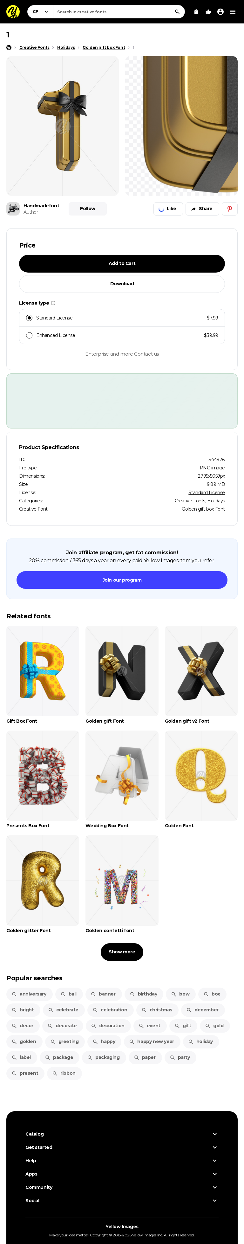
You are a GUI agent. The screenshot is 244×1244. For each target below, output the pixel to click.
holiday (200, 1041)
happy (103, 1041)
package (59, 1057)
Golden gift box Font (203, 509)
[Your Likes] (208, 12)
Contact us (146, 354)
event (149, 1025)
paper (145, 1057)
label (21, 1057)
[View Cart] (196, 12)
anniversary (28, 994)
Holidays (216, 501)
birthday (143, 994)
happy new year (151, 1041)
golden (23, 1041)
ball (68, 994)
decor (22, 1025)
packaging (103, 1057)
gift (182, 1025)
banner (103, 994)
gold (214, 1025)
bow (180, 994)
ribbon (64, 1073)
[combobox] (119, 11)
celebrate (63, 1010)
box (211, 994)
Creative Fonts (190, 501)
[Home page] (8, 47)
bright (22, 1010)
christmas (156, 1010)
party (180, 1057)
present (24, 1073)
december (202, 1010)
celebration (109, 1010)
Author (31, 212)
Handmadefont (41, 206)
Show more (122, 952)
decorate (62, 1025)
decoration (108, 1025)
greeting (64, 1041)
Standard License (206, 492)
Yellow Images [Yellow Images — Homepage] (122, 1226)
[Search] (177, 12)
